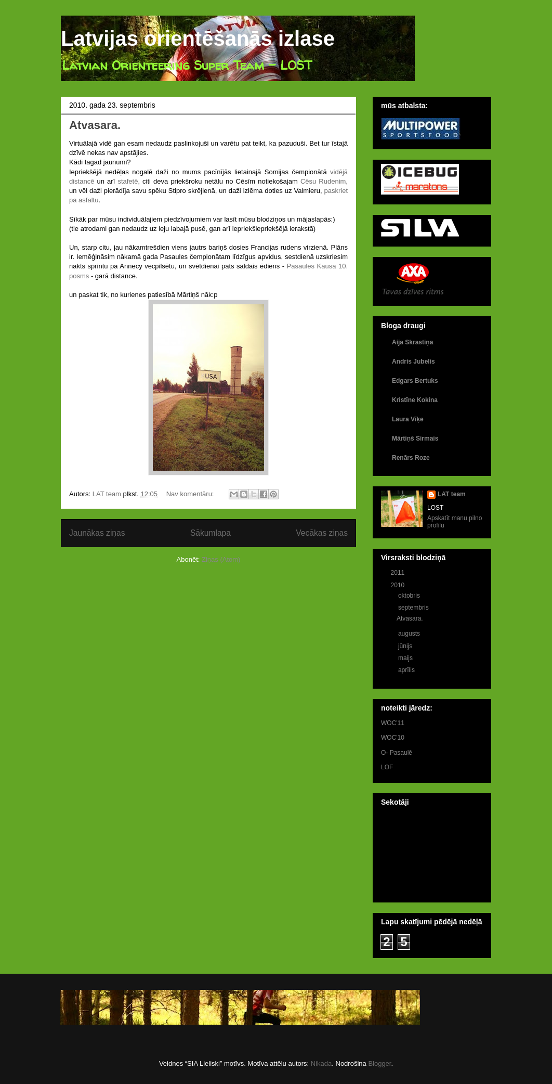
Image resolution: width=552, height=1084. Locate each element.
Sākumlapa (210, 532)
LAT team (452, 494)
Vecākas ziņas (322, 532)
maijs (406, 658)
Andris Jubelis (413, 361)
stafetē (127, 181)
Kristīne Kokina (415, 400)
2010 (398, 585)
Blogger (379, 1063)
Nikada (321, 1063)
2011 (398, 572)
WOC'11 (392, 723)
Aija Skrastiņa (412, 342)
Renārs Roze (411, 457)
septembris (414, 607)
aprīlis (407, 670)
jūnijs (406, 646)
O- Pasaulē (396, 752)
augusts (410, 633)
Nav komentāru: (191, 494)
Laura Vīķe (408, 419)
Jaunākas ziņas (97, 532)
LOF (387, 767)
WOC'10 (392, 737)
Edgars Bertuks (415, 380)
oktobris (410, 595)
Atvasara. (95, 125)
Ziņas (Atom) (221, 559)
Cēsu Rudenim (323, 181)
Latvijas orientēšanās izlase (198, 38)
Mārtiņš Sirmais (415, 438)
